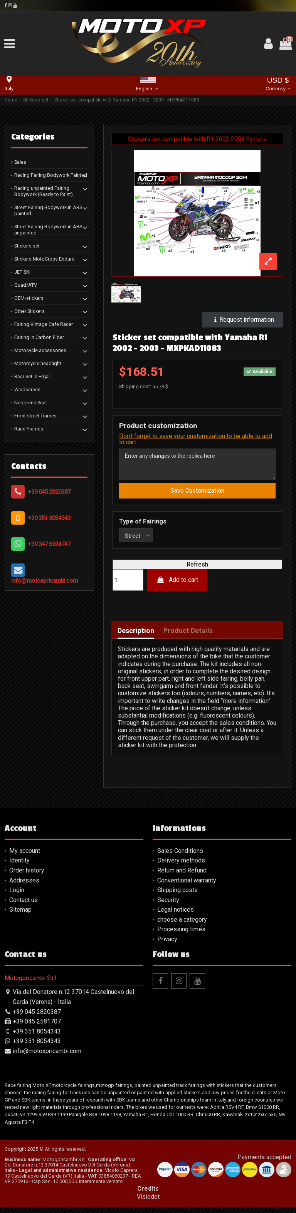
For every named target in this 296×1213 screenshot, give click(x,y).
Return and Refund (182, 876)
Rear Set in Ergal (32, 376)
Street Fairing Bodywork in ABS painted (48, 210)
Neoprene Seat (30, 402)
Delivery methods (181, 867)
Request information (242, 319)
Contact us (23, 906)
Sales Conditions (180, 857)
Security (168, 906)
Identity (19, 867)
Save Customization (197, 494)
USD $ (278, 84)
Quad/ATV (25, 285)
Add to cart (177, 586)
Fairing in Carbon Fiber (39, 337)
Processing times (181, 935)
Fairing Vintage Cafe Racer (43, 324)
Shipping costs (177, 896)
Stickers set (27, 246)
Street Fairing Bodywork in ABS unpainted (48, 230)
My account (24, 857)
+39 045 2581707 (37, 1028)
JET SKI (22, 272)
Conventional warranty (186, 886)
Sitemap (20, 916)
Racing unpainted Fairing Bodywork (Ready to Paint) (43, 191)
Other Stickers (29, 311)
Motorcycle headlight (37, 363)
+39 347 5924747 (49, 544)
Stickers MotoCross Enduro (44, 259)
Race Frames (28, 429)
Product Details (188, 637)
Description (136, 637)
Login (16, 896)
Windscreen (27, 389)
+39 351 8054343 (49, 518)
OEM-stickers (29, 298)
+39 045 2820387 (49, 491)
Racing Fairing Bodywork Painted (50, 175)
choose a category (182, 925)
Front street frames (35, 416)
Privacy (167, 945)
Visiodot (148, 1202)
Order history (26, 876)
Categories (32, 137)
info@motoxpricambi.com (44, 580)
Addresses (24, 886)
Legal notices (175, 916)
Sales (20, 162)
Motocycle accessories (40, 350)
